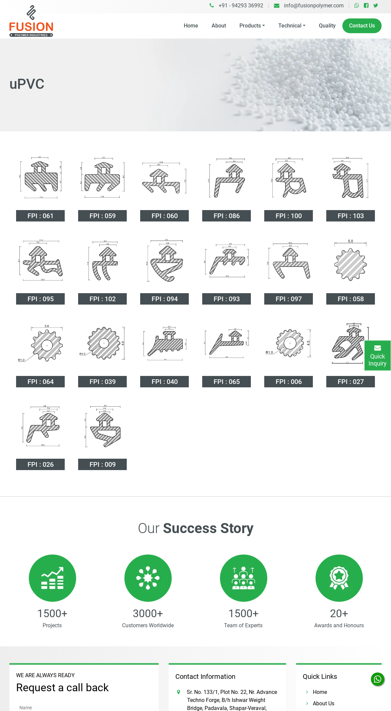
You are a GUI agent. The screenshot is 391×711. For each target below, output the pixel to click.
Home (191, 25)
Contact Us (362, 25)
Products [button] (250, 25)
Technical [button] (289, 25)
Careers (317, 697)
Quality (327, 25)
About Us (318, 663)
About (219, 25)
